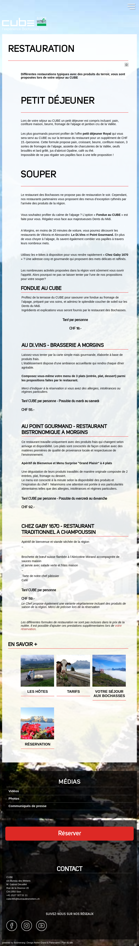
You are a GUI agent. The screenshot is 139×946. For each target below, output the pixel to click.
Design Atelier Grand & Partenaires (43, 943)
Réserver (69, 833)
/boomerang (19, 943)
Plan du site (67, 943)
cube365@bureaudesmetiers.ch (23, 899)
